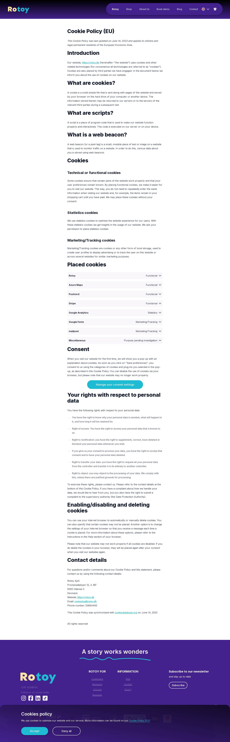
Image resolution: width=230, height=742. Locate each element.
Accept (34, 731)
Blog (179, 9)
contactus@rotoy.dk (86, 601)
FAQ (128, 678)
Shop (129, 9)
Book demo (163, 9)
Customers (97, 678)
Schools (97, 689)
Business (97, 694)
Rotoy (115, 9)
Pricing (128, 689)
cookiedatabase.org (126, 612)
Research (97, 684)
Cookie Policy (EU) (139, 720)
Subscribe (178, 685)
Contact (193, 9)
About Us (144, 9)
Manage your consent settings (115, 384)
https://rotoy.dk (90, 62)
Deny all (66, 731)
